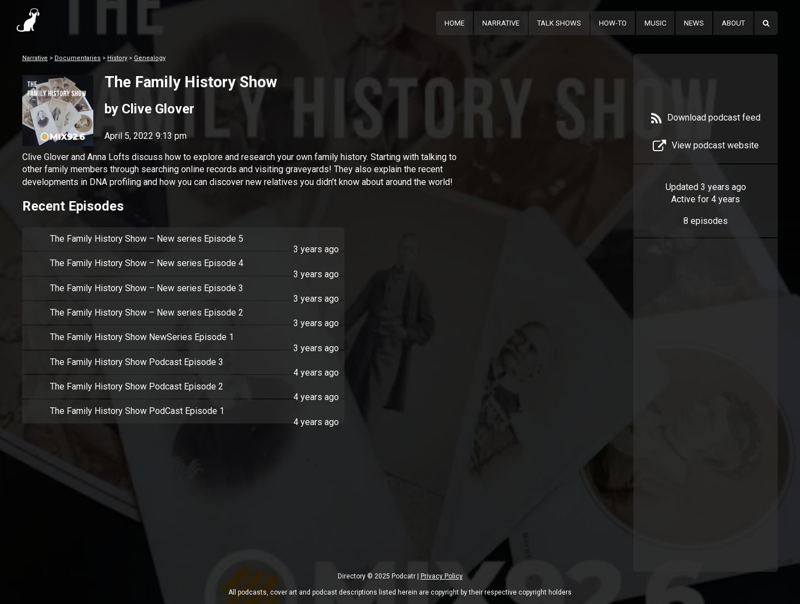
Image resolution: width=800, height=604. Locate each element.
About (733, 23)
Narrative (500, 23)
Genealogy (150, 58)
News (694, 23)
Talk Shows (559, 23)
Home (454, 23)
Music (655, 23)
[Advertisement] (705, 421)
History (117, 58)
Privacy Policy (442, 576)
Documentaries (77, 58)
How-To (613, 23)
